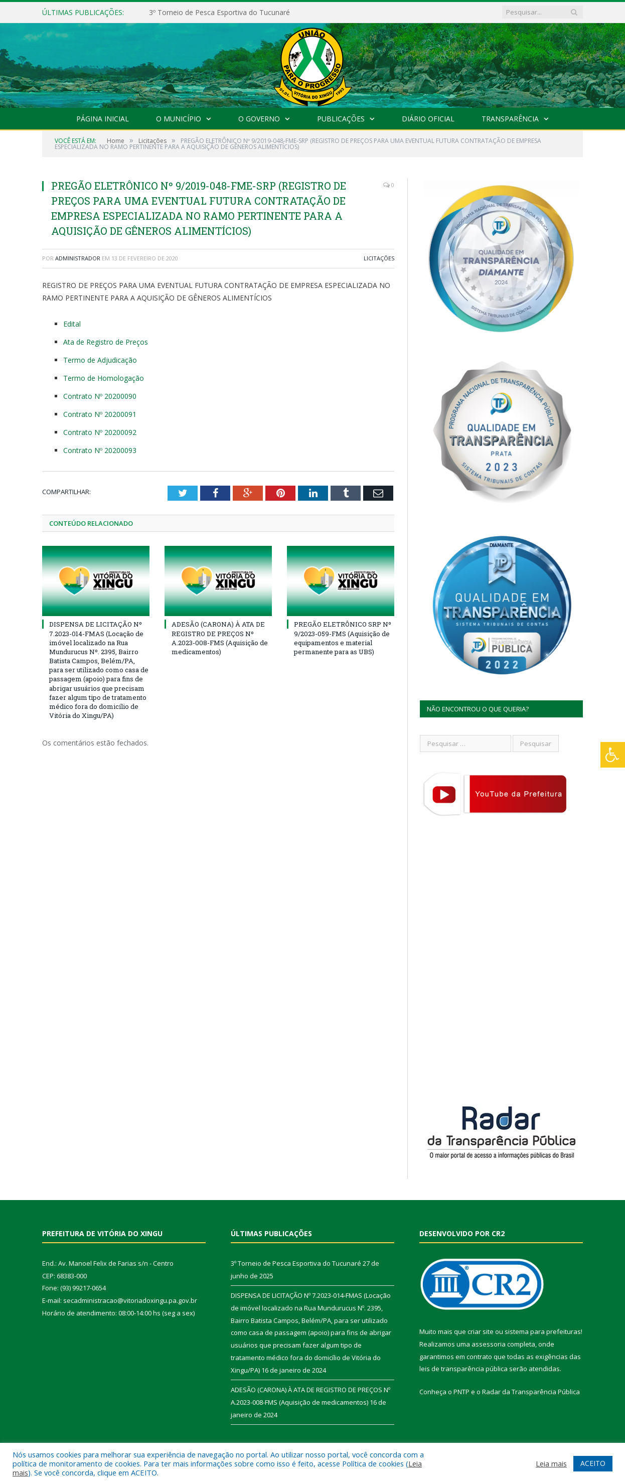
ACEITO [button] (592, 1463)
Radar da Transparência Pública (531, 1391)
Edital (72, 324)
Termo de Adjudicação (100, 360)
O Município (178, 118)
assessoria (489, 1344)
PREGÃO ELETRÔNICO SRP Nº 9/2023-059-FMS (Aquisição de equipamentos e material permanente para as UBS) (342, 638)
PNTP (461, 1391)
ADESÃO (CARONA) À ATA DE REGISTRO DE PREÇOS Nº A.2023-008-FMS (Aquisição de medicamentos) (220, 638)
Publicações (341, 118)
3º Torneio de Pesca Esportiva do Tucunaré (219, 12)
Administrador (77, 258)
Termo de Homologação (103, 378)
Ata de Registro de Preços (105, 342)
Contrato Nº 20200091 (99, 414)
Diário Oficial (428, 118)
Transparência (510, 118)
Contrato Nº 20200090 (99, 396)
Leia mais (551, 1463)
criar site (480, 1331)
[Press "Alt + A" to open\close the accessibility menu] (612, 755)
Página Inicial (102, 118)
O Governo (259, 118)
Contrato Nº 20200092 (99, 432)
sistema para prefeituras (543, 1331)
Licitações (379, 258)
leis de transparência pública (463, 1368)
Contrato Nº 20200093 (99, 450)
